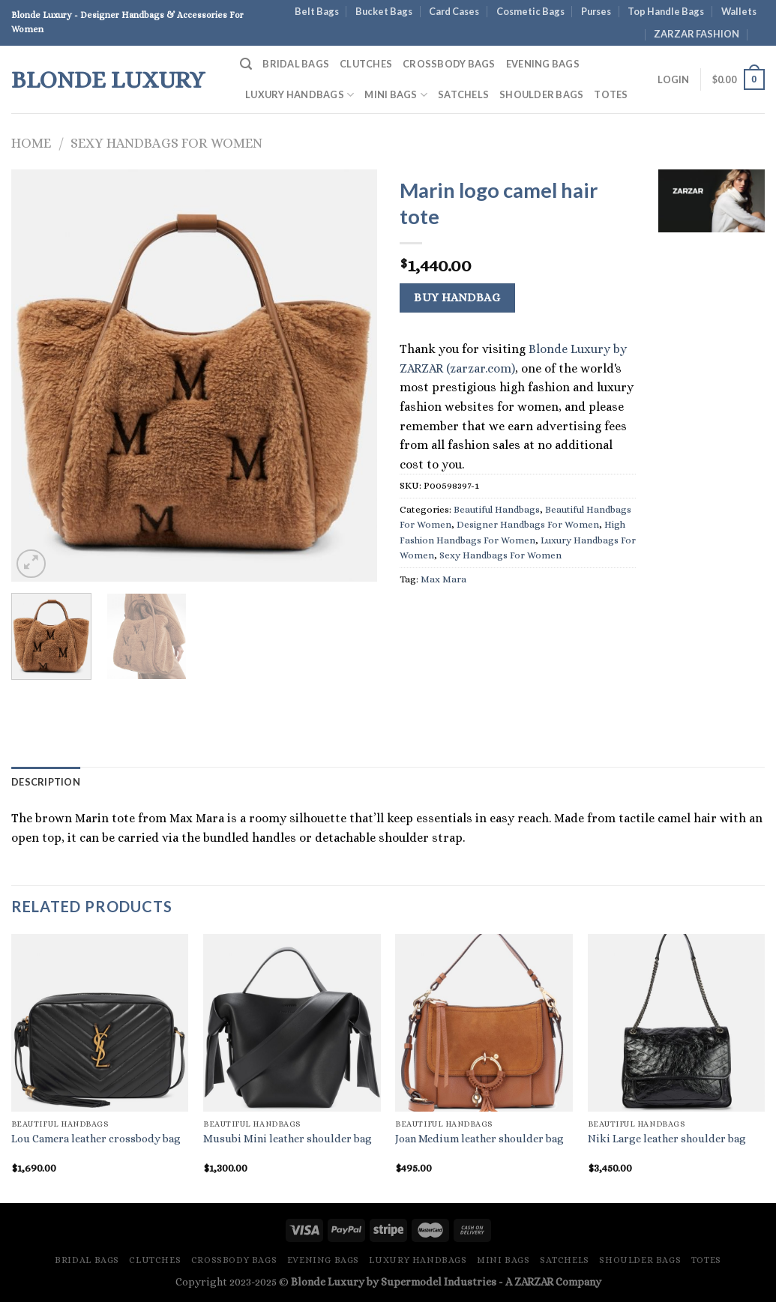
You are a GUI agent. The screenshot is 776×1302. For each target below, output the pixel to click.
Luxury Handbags (299, 95)
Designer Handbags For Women (528, 524)
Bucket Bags (383, 11)
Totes (611, 94)
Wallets (739, 11)
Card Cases (454, 11)
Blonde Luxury (108, 79)
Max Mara (443, 579)
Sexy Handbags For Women (166, 143)
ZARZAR (533, 1282)
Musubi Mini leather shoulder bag (287, 1139)
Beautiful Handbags (497, 509)
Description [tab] (45, 782)
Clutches (366, 64)
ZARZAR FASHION (696, 34)
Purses (596, 11)
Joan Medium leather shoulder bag (479, 1139)
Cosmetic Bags (530, 11)
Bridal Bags (295, 64)
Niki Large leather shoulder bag (667, 1139)
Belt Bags (317, 11)
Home (31, 143)
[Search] (246, 64)
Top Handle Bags (666, 11)
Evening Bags (543, 64)
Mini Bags (395, 95)
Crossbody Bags (449, 64)
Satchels (463, 94)
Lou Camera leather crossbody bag (96, 1139)
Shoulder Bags (541, 94)
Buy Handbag (457, 297)
